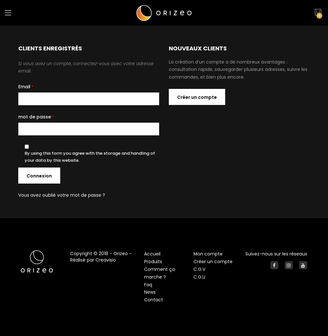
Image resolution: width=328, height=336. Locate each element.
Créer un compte (213, 261)
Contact (153, 300)
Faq (148, 284)
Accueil (152, 254)
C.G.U (199, 277)
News (150, 292)
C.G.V (199, 269)
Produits (153, 261)
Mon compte (208, 254)
